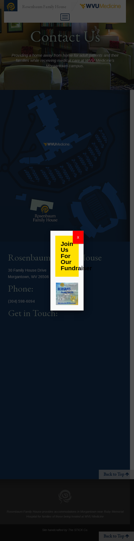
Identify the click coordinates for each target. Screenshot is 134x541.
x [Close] (78, 237)
